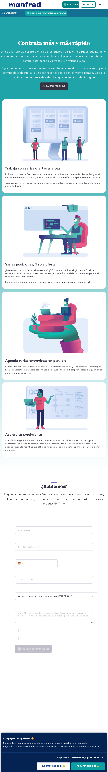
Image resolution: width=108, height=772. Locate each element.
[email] (54, 547)
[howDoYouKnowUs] (56, 596)
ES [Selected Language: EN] (100, 4)
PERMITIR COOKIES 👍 (88, 766)
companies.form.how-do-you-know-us (33, 589)
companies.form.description (28, 606)
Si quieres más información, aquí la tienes (78, 757)
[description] (54, 616)
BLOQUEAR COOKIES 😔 (54, 766)
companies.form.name (25, 523)
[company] (54, 580)
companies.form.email (25, 540)
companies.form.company (27, 573)
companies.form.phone (26, 556)
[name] (54, 530)
